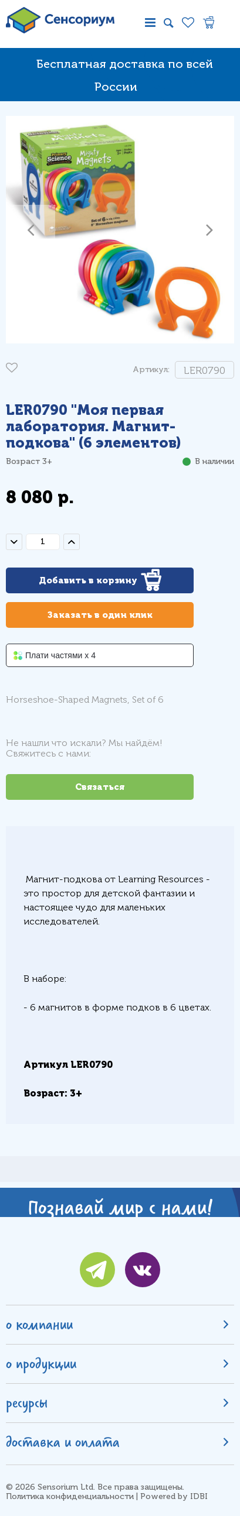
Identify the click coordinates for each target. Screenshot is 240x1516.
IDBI (199, 1496)
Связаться (99, 787)
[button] (30, 229)
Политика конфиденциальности (70, 1496)
